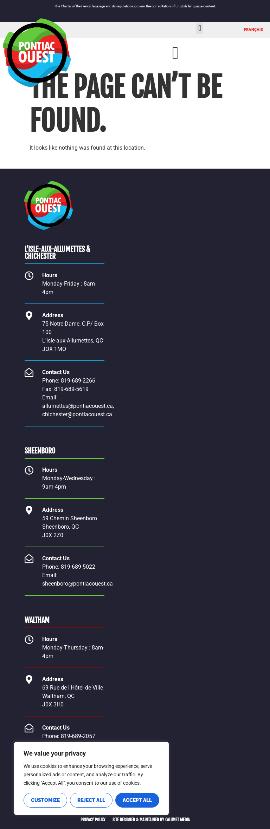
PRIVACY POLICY (93, 819)
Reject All (91, 800)
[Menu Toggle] (175, 53)
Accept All (137, 800)
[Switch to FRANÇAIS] (253, 30)
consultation (161, 6)
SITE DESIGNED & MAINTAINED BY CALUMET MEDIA (151, 819)
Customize (45, 800)
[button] (199, 28)
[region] (91, 778)
